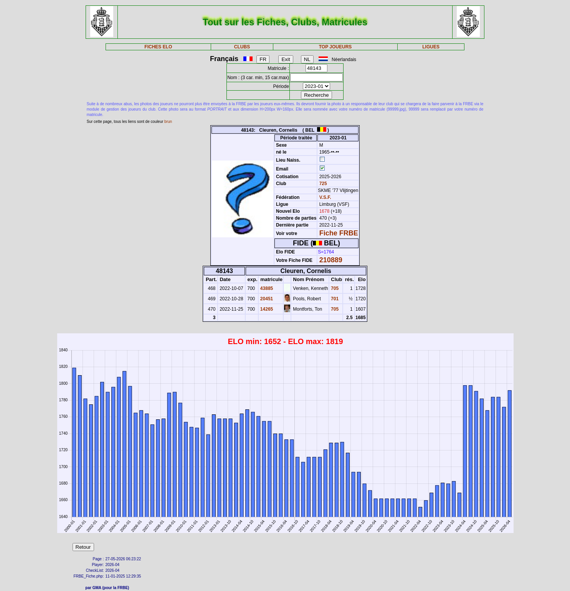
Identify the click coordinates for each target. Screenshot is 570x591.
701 (334, 298)
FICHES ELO (158, 47)
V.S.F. (325, 197)
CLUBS (242, 47)
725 (322, 183)
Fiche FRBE (338, 233)
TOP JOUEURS (335, 47)
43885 (266, 288)
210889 (330, 260)
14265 (266, 309)
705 (334, 288)
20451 (266, 298)
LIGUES (430, 47)
